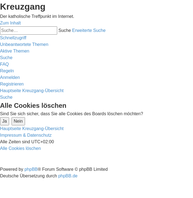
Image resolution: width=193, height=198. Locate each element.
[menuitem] (24, 44)
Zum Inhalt (10, 23)
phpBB (31, 169)
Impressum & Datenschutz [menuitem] (26, 135)
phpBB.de (68, 176)
